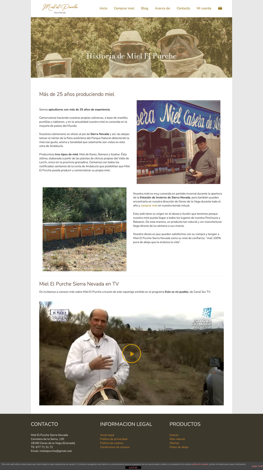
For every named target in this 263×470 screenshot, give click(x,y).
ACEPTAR (133, 468)
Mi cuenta (204, 8)
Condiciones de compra (114, 447)
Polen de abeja (179, 447)
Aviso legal (107, 435)
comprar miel (149, 205)
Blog (144, 8)
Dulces (174, 435)
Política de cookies (111, 443)
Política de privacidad (113, 439)
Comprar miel (124, 8)
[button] (132, 353)
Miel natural (177, 439)
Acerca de (162, 8)
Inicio (103, 8)
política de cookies (200, 464)
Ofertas (174, 443)
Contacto (183, 8)
